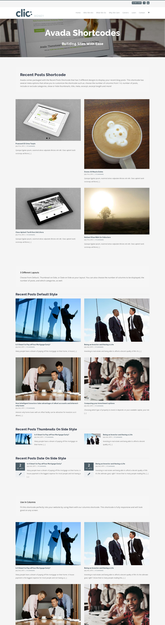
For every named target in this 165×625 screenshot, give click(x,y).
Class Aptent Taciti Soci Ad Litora (30, 232)
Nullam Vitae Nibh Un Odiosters (97, 237)
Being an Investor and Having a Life (99, 344)
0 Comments (31, 146)
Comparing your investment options (99, 403)
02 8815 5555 (136, 3)
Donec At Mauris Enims (93, 172)
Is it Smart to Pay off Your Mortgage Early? (33, 344)
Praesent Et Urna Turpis (25, 144)
